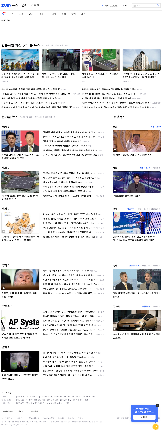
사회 (21, 13)
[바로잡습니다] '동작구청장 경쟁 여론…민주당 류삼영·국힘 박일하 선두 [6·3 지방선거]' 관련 (52, 400)
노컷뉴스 (146, 265)
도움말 (80, 418)
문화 (63, 13)
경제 (31, 13)
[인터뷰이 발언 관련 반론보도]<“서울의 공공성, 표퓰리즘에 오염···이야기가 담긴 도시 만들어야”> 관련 (56, 396)
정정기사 (5, 392)
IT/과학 (52, 13)
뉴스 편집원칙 (6, 418)
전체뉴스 (21, 411)
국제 (41, 13)
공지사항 (61, 418)
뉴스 (15, 5)
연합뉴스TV (156, 127)
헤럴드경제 (127, 81)
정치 (11, 13)
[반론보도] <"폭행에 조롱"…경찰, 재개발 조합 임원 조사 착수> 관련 (42, 403)
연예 (24, 5)
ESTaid (5, 425)
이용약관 (18, 418)
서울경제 (4, 81)
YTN (43, 81)
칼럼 (73, 13)
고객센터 (71, 418)
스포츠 (35, 5)
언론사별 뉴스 (7, 411)
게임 (83, 13)
